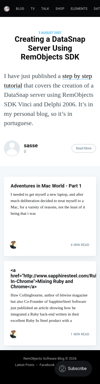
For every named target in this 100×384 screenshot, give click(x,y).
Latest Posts (24, 365)
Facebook (47, 365)
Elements (79, 9)
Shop (60, 9)
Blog (20, 9)
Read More (84, 148)
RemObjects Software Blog (43, 358)
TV (33, 9)
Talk (45, 9)
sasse (31, 145)
